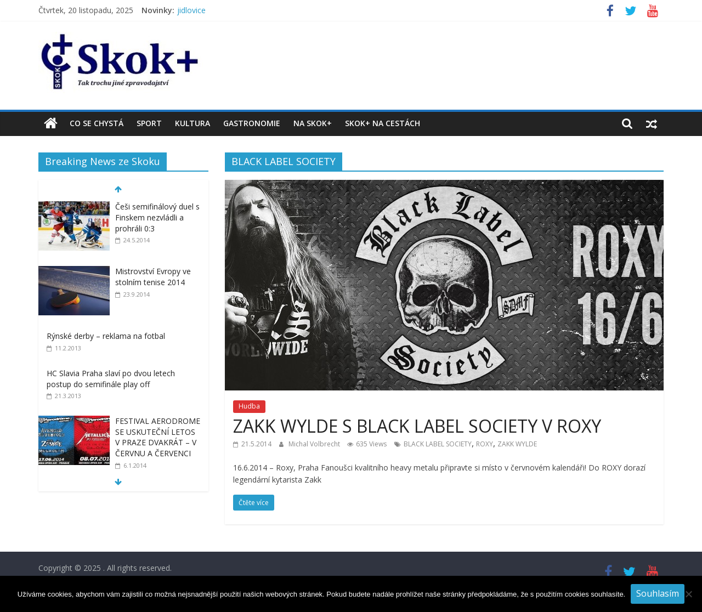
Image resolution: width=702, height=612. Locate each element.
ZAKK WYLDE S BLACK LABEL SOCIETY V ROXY (417, 426)
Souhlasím (657, 593)
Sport (149, 123)
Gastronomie (251, 123)
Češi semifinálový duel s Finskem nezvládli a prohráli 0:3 (157, 217)
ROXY (484, 444)
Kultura (192, 123)
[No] (688, 593)
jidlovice (191, 10)
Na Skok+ (312, 123)
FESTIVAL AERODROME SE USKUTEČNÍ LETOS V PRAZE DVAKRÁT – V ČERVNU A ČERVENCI (157, 437)
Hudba (249, 406)
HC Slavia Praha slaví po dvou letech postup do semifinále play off (111, 378)
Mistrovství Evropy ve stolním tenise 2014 (153, 276)
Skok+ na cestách (382, 123)
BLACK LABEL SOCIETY (438, 444)
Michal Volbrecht (315, 444)
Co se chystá (96, 123)
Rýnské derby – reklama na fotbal (106, 336)
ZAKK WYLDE (517, 444)
